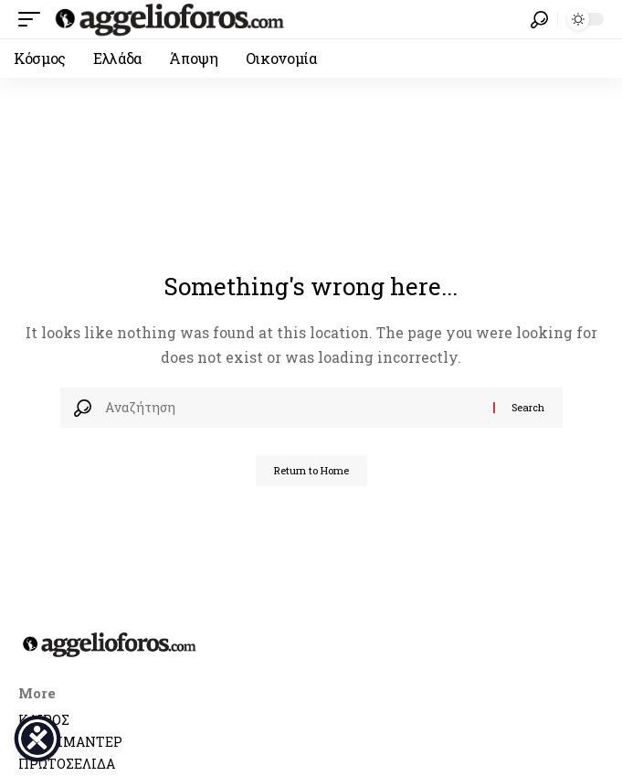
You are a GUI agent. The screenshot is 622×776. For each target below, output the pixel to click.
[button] (33, 19)
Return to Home (311, 470)
